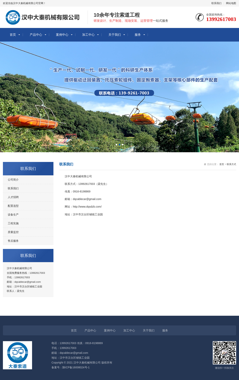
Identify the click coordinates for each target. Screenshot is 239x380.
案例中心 (62, 34)
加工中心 (88, 34)
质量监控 (13, 232)
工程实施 (13, 223)
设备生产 (13, 214)
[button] (116, 144)
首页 (13, 34)
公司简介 (13, 179)
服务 (138, 34)
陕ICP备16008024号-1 (76, 367)
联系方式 (231, 164)
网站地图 (231, 3)
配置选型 (13, 205)
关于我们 (114, 34)
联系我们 (216, 3)
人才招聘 (13, 197)
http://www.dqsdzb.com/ (87, 206)
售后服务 (13, 240)
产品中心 (36, 34)
